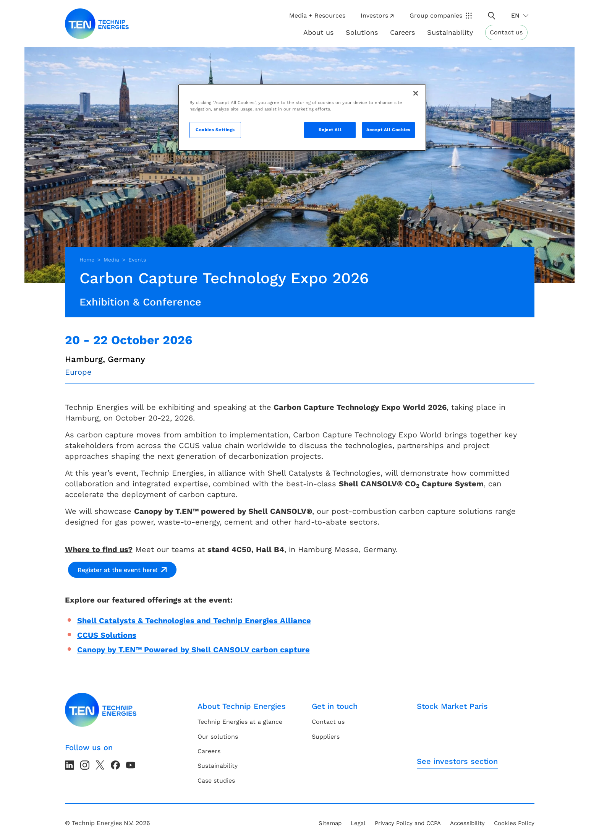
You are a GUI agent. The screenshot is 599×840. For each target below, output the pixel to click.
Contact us (506, 32)
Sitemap (330, 823)
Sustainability (218, 765)
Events (137, 260)
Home (86, 260)
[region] (302, 117)
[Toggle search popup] (491, 15)
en (515, 15)
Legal (358, 823)
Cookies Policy (514, 823)
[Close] (415, 93)
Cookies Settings (215, 129)
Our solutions (218, 736)
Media (111, 260)
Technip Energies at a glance (240, 721)
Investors (377, 15)
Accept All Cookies (388, 129)
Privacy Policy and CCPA (408, 823)
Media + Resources (317, 15)
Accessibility (467, 823)
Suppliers (326, 736)
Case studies (216, 780)
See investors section (457, 761)
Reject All (330, 129)
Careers (402, 32)
